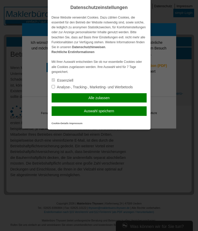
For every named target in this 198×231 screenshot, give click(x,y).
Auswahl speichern (99, 111)
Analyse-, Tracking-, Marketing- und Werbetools (92, 87)
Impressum (75, 123)
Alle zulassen (99, 98)
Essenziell (62, 80)
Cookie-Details (60, 123)
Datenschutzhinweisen (88, 47)
